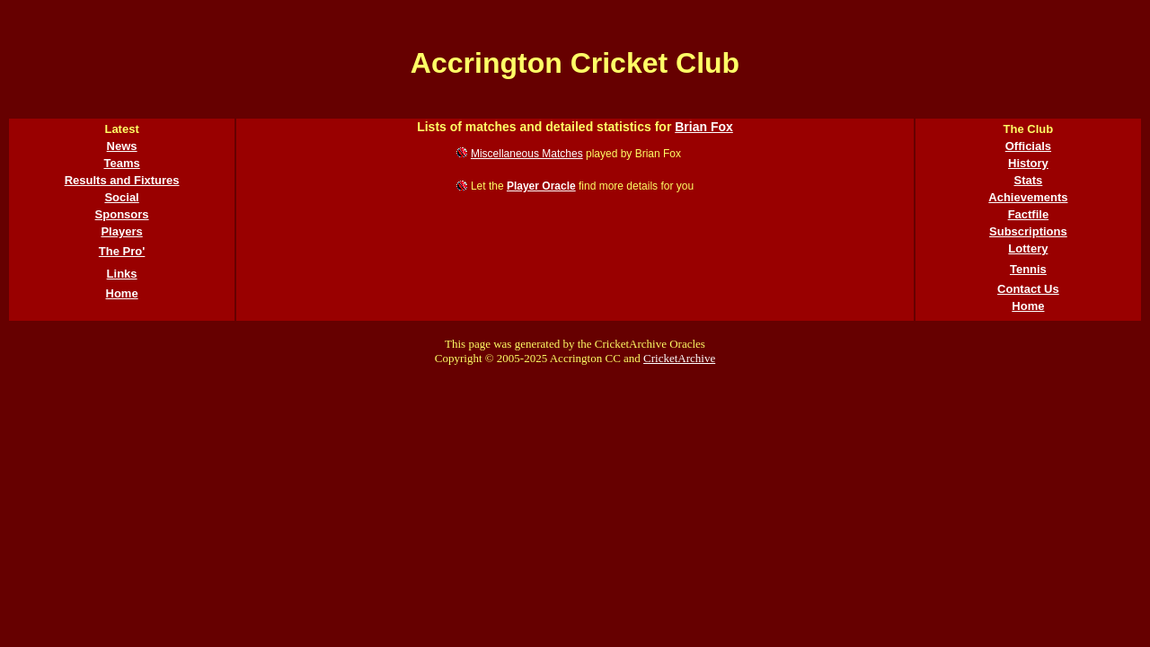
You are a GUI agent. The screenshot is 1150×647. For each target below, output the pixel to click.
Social (121, 197)
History (1028, 163)
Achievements (1027, 197)
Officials (1028, 146)
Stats (1028, 180)
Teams (121, 163)
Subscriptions (1028, 231)
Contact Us (1028, 289)
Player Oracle (541, 186)
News (122, 146)
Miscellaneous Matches (527, 153)
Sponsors (122, 214)
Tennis (1028, 269)
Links (122, 273)
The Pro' (122, 251)
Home (122, 293)
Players (121, 231)
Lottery (1028, 248)
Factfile (1028, 214)
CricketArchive (679, 358)
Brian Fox (704, 127)
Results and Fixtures (122, 180)
